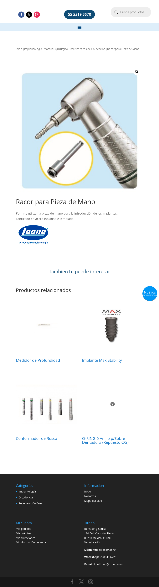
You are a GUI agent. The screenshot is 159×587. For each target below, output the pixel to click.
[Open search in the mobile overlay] (131, 12)
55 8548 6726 (108, 557)
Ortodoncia (26, 497)
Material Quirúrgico (56, 49)
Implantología (33, 49)
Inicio (19, 49)
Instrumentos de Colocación (87, 49)
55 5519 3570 (79, 14)
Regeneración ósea (31, 503)
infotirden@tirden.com (108, 564)
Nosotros (90, 496)
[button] (136, 71)
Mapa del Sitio (93, 500)
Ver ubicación (92, 542)
